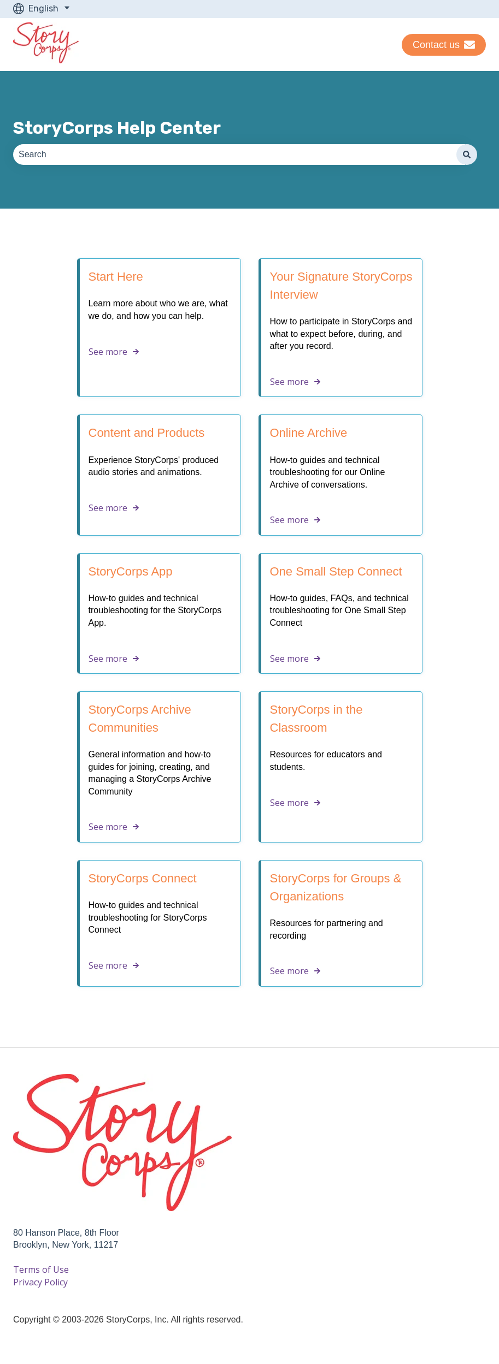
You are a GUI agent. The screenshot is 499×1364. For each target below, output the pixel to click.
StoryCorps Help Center (117, 127)
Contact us (444, 44)
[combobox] (239, 154)
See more (108, 352)
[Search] (466, 154)
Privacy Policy (40, 1282)
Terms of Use (41, 1270)
